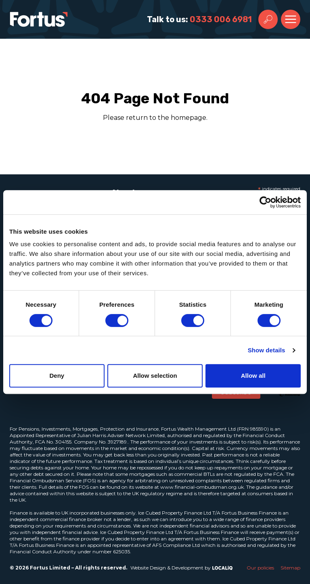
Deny (56, 375)
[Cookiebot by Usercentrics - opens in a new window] (265, 202)
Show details (266, 350)
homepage (188, 117)
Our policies (260, 568)
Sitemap (290, 568)
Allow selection (155, 375)
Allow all (253, 375)
